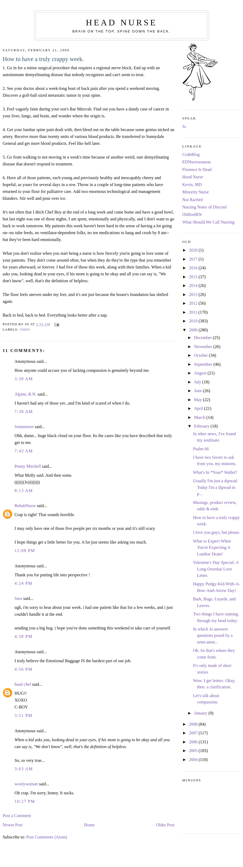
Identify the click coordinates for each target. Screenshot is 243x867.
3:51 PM (23, 715)
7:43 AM (24, 451)
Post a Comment (17, 815)
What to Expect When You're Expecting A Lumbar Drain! (212, 548)
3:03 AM (24, 769)
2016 (194, 268)
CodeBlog (191, 154)
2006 (194, 742)
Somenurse (24, 426)
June (198, 390)
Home (89, 825)
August (201, 373)
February (202, 426)
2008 (194, 724)
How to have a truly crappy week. (43, 59)
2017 (194, 259)
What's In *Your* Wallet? (215, 472)
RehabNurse (25, 505)
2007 (194, 733)
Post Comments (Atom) (46, 837)
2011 (193, 312)
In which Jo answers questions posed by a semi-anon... (213, 636)
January (201, 713)
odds (25, 329)
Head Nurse (121, 22)
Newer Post (12, 825)
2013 (194, 294)
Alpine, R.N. (25, 394)
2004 (194, 759)
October (201, 355)
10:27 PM (25, 801)
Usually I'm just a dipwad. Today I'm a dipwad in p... (215, 487)
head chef (23, 684)
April (199, 408)
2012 (194, 303)
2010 (194, 321)
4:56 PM (23, 669)
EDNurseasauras (196, 162)
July (198, 382)
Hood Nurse (192, 177)
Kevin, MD (192, 184)
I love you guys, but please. (216, 532)
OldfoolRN (192, 214)
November (203, 346)
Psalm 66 (201, 449)
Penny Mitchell (28, 466)
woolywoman (26, 784)
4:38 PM (23, 636)
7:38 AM (24, 411)
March (200, 417)
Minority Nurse (195, 192)
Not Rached (192, 199)
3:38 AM (24, 379)
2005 (194, 750)
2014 (194, 285)
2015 (194, 277)
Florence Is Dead (197, 169)
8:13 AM (24, 490)
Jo (184, 126)
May (198, 399)
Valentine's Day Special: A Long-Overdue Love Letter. (216, 569)
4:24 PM (23, 583)
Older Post (165, 825)
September (204, 364)
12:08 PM (25, 550)
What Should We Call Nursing (208, 222)
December (203, 337)
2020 (194, 250)
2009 (194, 330)
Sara (18, 598)
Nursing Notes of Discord (204, 207)
